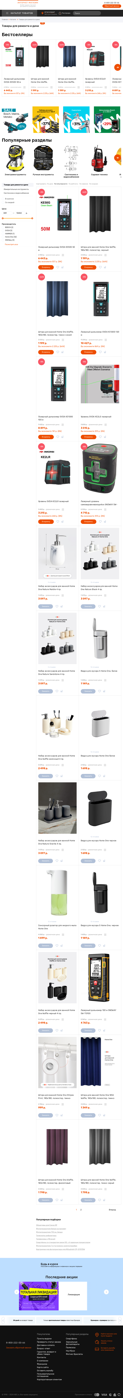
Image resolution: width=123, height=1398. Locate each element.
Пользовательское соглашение (45, 1375)
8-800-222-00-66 (111, 3)
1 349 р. (85, 1107)
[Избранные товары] (110, 13)
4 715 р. (85, 512)
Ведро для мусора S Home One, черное (100, 925)
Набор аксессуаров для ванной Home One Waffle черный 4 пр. (56, 1012)
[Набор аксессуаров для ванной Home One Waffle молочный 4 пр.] (57, 723)
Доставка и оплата (46, 1345)
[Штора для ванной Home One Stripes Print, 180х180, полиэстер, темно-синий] (57, 1062)
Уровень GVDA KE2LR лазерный (95, 80)
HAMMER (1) (9, 234)
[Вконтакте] (8, 1359)
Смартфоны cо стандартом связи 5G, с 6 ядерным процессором (63, 1242)
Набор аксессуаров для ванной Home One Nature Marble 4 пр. (56, 588)
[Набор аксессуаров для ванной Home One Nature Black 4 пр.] (100, 553)
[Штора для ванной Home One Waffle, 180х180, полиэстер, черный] (42, 56)
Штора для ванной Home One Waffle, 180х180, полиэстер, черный (41, 80)
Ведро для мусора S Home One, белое (99, 671)
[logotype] (8, 5)
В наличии (9, 199)
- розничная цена (12, 87)
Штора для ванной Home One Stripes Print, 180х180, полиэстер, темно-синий (56, 1096)
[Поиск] (87, 13)
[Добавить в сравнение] (62, 267)
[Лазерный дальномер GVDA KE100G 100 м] (57, 384)
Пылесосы (70, 1347)
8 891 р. (116, 90)
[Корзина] (119, 13)
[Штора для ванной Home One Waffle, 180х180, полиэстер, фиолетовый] (57, 1147)
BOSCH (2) (9, 227)
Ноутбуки (70, 1351)
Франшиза (42, 1364)
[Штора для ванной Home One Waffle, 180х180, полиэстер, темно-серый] (100, 1147)
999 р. (42, 1107)
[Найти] (98, 13)
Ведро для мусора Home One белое (98, 756)
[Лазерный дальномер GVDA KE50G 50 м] (15, 56)
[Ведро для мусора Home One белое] (100, 723)
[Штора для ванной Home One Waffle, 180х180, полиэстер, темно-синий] (69, 56)
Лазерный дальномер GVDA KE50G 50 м (14, 80)
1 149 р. (85, 683)
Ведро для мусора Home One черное (98, 840)
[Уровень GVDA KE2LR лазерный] (96, 56)
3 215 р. (89, 90)
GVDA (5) (8, 231)
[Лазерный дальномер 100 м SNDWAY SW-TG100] (100, 977)
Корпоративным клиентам (49, 1379)
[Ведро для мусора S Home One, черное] (100, 893)
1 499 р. (43, 937)
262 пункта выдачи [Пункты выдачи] (51, 14)
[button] (117, 67)
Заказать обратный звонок (18, 1348)
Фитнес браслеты (74, 1354)
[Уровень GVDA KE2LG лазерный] (100, 384)
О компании (42, 1361)
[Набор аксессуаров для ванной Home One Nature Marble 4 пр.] (57, 553)
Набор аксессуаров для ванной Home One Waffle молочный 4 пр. (56, 757)
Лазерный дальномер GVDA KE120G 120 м (100, 333)
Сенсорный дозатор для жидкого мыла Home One (57, 927)
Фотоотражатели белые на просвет (51, 1229)
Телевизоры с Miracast (45, 1239)
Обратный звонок (112, 6)
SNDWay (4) (9, 240)
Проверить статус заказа (49, 1342)
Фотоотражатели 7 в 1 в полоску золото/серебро (56, 1246)
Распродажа (67, 13)
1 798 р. (42, 1192)
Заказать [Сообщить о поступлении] (45, 606)
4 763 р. (85, 1022)
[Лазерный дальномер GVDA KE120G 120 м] (100, 299)
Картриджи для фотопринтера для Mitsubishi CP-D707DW (60, 1249)
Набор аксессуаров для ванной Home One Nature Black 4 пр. (99, 588)
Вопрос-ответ (43, 1348)
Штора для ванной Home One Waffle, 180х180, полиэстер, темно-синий (68, 80)
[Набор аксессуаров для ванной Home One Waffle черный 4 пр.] (57, 977)
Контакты (41, 1357)
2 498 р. (43, 768)
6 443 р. (8, 90)
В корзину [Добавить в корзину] (46, 267)
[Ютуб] (18, 1359)
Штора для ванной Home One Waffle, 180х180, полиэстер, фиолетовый (56, 1181)
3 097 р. (43, 598)
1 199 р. (35, 90)
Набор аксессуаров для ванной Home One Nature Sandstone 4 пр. (56, 672)
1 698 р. (85, 768)
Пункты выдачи (44, 1338)
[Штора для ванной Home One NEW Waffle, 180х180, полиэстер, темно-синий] (100, 1062)
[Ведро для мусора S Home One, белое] (100, 638)
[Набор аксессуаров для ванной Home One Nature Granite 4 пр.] (57, 808)
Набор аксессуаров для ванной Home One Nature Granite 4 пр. (56, 842)
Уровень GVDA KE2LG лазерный (96, 417)
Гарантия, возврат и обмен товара (46, 1353)
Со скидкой (9, 202)
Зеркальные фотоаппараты (72, 1343)
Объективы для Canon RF (46, 1225)
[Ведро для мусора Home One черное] (100, 808)
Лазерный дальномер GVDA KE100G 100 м (55, 418)
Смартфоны (71, 1338)
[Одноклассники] (13, 1359)
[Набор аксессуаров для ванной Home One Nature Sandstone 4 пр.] (57, 638)
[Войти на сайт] (114, 13)
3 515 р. (85, 428)
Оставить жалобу (45, 1370)
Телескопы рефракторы (46, 1236)
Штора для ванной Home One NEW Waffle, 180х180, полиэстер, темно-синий (98, 1096)
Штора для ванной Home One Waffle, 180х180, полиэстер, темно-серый (98, 1181)
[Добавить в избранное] (58, 267)
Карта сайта (43, 1367)
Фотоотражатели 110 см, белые (49, 1232)
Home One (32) (11, 237)
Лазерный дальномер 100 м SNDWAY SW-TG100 (98, 1012)
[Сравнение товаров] (105, 13)
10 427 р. (86, 343)
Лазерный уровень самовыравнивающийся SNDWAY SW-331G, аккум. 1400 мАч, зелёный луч (99, 503)
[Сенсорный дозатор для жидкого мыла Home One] (57, 893)
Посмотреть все (11, 244)
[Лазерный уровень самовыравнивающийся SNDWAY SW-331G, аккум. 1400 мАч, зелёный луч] (100, 469)
